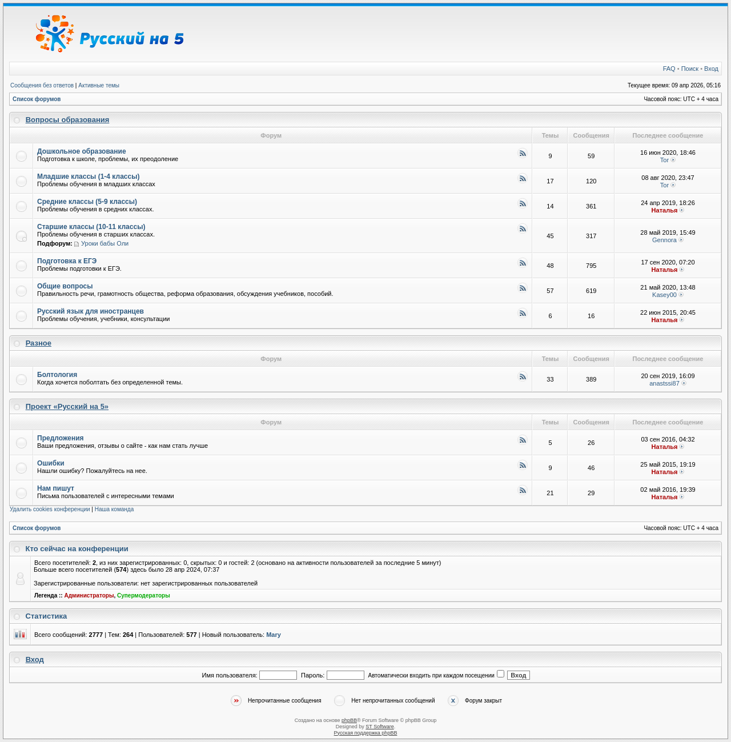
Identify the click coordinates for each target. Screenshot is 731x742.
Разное (38, 343)
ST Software (379, 726)
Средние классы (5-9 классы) (87, 202)
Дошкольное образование (81, 151)
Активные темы (98, 85)
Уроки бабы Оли (104, 243)
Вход (711, 68)
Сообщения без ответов (42, 85)
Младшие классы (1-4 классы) (88, 177)
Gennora (664, 239)
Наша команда (114, 509)
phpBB (349, 720)
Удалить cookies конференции (50, 509)
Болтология (57, 375)
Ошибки (51, 463)
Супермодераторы (143, 595)
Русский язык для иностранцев (90, 311)
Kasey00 (664, 294)
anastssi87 (664, 383)
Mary (273, 634)
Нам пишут (55, 488)
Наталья (665, 210)
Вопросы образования (68, 119)
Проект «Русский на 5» (67, 406)
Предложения (60, 438)
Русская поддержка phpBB (365, 733)
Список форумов (37, 99)
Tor (664, 160)
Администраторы (89, 595)
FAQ (669, 68)
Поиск (689, 68)
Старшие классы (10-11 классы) (91, 227)
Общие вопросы (65, 286)
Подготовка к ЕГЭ (67, 261)
